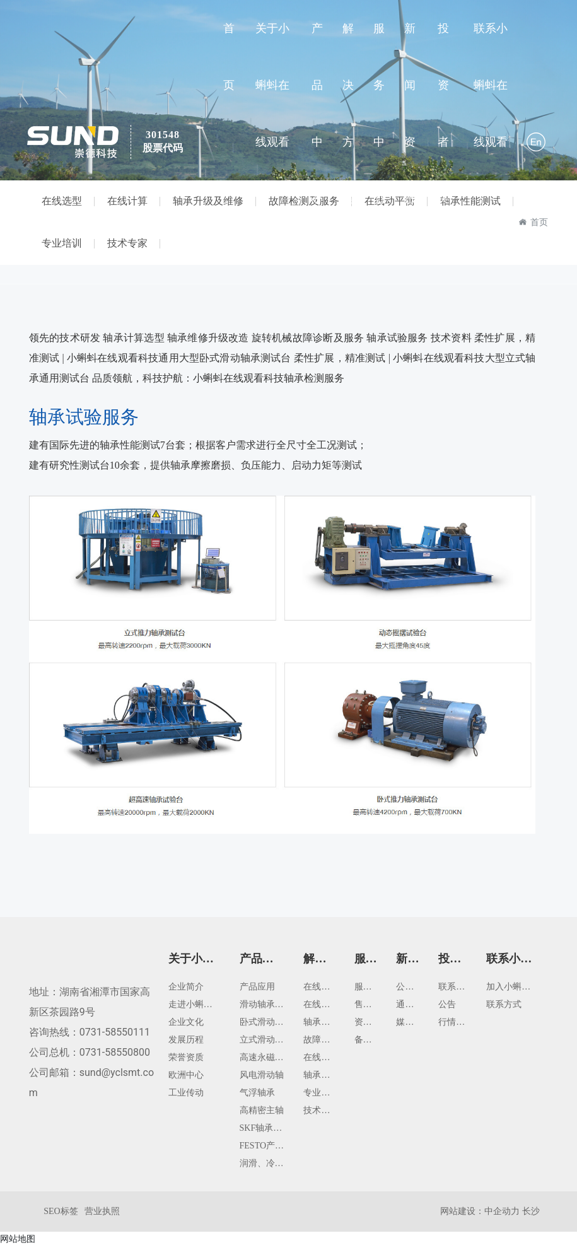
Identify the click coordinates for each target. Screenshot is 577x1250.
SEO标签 (61, 1215)
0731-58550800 (114, 1057)
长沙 (531, 1215)
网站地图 (17, 1242)
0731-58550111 (114, 1037)
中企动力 (502, 1215)
